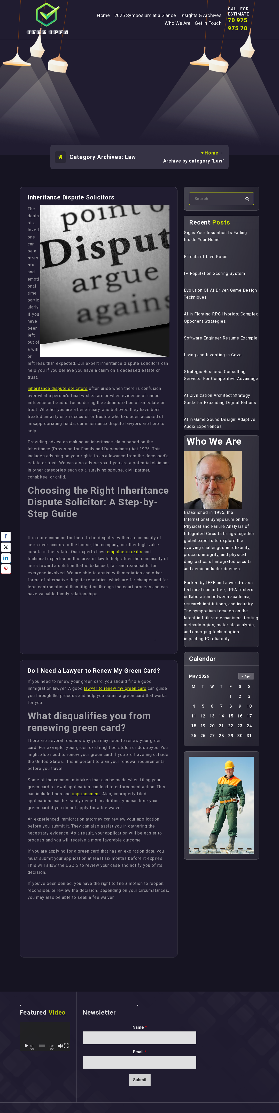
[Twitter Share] (6, 547)
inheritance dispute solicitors (58, 388)
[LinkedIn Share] (6, 558)
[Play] (26, 1045)
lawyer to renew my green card (115, 688)
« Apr (246, 676)
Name (140, 1027)
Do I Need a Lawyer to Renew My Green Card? (94, 670)
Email (139, 1051)
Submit (139, 1079)
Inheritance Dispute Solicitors (71, 197)
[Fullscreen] (66, 1045)
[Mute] (60, 1045)
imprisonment (86, 793)
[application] (45, 1036)
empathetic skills (124, 551)
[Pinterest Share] (6, 569)
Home (212, 153)
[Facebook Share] (6, 536)
